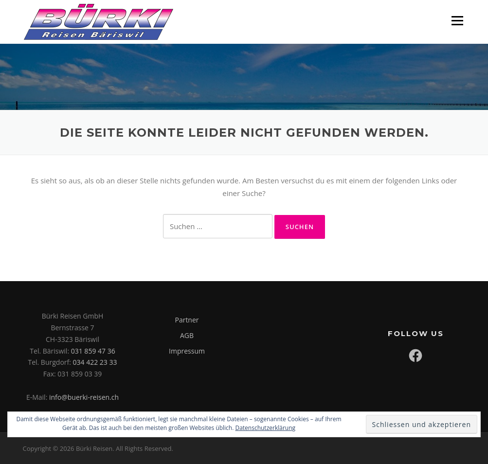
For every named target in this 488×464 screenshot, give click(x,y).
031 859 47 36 (93, 351)
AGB (187, 335)
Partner (187, 319)
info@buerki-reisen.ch (84, 397)
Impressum (187, 351)
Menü (457, 20)
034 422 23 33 (95, 362)
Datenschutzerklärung (265, 428)
